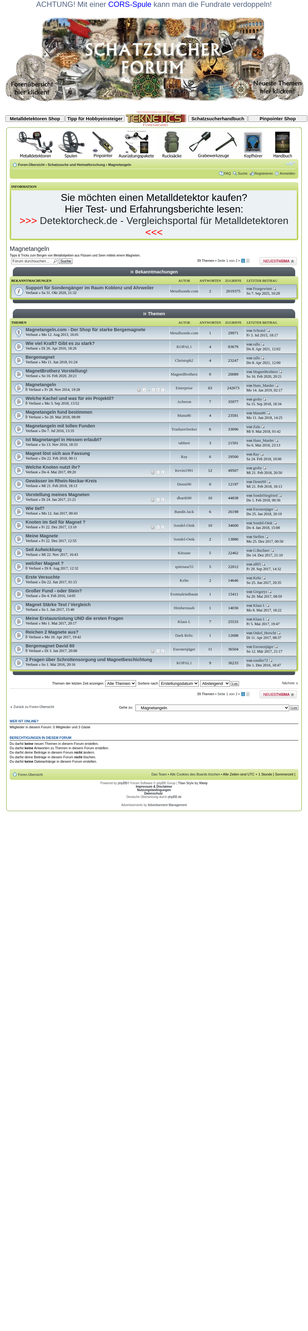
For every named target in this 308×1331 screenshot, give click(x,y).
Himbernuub (184, 608)
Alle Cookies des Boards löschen (195, 774)
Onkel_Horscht (264, 633)
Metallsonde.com (184, 291)
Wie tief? (35, 508)
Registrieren (263, 173)
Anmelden (287, 173)
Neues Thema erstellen (278, 261)
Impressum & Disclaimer (154, 786)
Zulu (256, 427)
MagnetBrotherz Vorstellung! (56, 370)
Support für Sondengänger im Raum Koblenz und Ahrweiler (90, 287)
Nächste (288, 683)
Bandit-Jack (184, 511)
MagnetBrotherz (184, 374)
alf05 (257, 564)
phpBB (122, 783)
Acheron (184, 401)
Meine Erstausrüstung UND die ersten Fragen (74, 618)
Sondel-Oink (184, 525)
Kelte (184, 580)
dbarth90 (184, 498)
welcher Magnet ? (45, 563)
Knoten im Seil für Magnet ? (56, 522)
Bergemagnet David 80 (50, 645)
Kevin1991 (184, 470)
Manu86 (184, 415)
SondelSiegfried (265, 495)
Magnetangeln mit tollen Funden (60, 425)
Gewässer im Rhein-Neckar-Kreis (61, 480)
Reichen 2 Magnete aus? (52, 632)
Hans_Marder (263, 385)
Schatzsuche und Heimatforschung (76, 165)
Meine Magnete (42, 535)
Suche (242, 173)
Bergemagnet (40, 357)
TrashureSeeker (184, 429)
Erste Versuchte (43, 577)
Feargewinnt (262, 289)
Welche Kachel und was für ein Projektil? (70, 398)
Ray (184, 456)
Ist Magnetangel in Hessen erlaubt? (64, 439)
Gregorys (260, 592)
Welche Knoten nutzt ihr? (53, 467)
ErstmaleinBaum (184, 594)
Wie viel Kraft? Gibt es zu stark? (60, 343)
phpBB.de (175, 797)
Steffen (258, 537)
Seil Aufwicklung (44, 549)
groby (257, 399)
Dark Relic (184, 635)
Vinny (203, 783)
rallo (256, 344)
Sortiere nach (168, 683)
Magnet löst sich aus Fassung (58, 453)
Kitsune (184, 553)
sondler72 (260, 660)
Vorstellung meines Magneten (58, 494)
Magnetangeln (119, 165)
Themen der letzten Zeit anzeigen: (94, 683)
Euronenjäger (263, 509)
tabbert (184, 443)
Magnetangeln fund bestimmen (59, 412)
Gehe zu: (126, 707)
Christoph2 (184, 360)
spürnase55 (184, 566)
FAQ (227, 173)
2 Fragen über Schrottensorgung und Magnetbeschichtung (89, 659)
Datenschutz (153, 793)
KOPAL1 (184, 346)
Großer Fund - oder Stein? (54, 590)
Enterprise (184, 388)
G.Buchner (261, 550)
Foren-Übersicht (31, 165)
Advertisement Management (167, 805)
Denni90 (184, 484)
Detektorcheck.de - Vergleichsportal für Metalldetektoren (164, 220)
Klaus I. (259, 605)
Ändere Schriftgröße (290, 163)
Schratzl (259, 330)
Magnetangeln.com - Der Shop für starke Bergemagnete (85, 329)
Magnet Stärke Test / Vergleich (58, 604)
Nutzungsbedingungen (154, 790)
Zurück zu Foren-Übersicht (33, 707)
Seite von (227, 260)
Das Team (159, 774)
